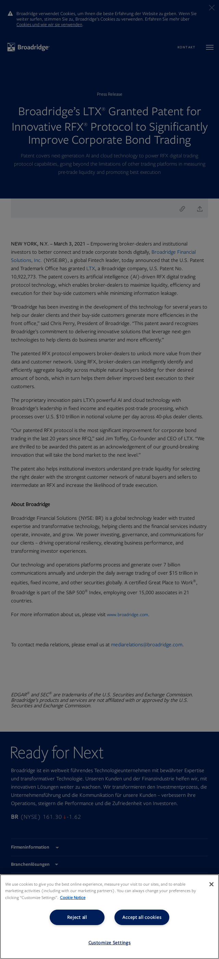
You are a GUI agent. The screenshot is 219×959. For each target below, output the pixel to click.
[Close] (211, 884)
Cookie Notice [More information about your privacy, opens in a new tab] (72, 897)
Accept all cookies (141, 917)
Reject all (77, 917)
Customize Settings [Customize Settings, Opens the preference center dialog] (109, 942)
